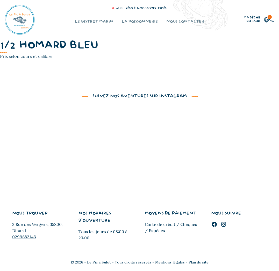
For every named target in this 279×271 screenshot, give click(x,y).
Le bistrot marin (94, 21)
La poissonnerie (140, 21)
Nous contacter (185, 21)
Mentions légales (170, 262)
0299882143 (24, 236)
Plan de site (199, 262)
